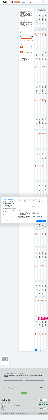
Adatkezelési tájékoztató (5, 402)
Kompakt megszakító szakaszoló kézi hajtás (26, 21)
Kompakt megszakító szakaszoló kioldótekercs (26, 23)
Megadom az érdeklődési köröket (24, 384)
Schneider (24, 60)
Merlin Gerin (24, 58)
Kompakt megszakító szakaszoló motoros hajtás (26, 25)
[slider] (20, 38)
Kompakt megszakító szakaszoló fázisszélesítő (26, 18)
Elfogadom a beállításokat (40, 220)
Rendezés (21, 44)
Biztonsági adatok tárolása (9, 216)
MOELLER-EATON (26, 59)
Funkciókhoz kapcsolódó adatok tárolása (8, 211)
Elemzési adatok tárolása (8, 203)
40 (21, 52)
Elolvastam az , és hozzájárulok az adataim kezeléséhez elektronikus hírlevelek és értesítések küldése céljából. (25, 388)
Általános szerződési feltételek (4, 404)
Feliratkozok (24, 392)
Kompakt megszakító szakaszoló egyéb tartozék (26, 16)
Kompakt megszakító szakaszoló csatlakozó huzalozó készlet (26, 14)
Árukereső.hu (41, 408)
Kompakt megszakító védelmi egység (25, 32)
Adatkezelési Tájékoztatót (15, 387)
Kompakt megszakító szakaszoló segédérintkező (26, 27)
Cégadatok (3, 409)
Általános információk (8, 199)
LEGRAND (24, 57)
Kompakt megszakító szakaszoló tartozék (10, 8)
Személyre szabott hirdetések (9, 208)
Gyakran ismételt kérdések (4, 408)
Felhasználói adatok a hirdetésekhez (8, 206)
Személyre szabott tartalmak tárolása (9, 214)
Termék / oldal (22, 50)
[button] (37, 2)
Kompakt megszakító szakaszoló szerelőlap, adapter (26, 29)
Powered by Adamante (43, 413)
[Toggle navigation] (1, 2)
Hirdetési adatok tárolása (8, 201)
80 (24, 52)
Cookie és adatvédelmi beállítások (5, 406)
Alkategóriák (22, 9)
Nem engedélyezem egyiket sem (8, 220)
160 (31, 52)
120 (28, 52)
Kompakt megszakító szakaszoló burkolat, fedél (26, 12)
